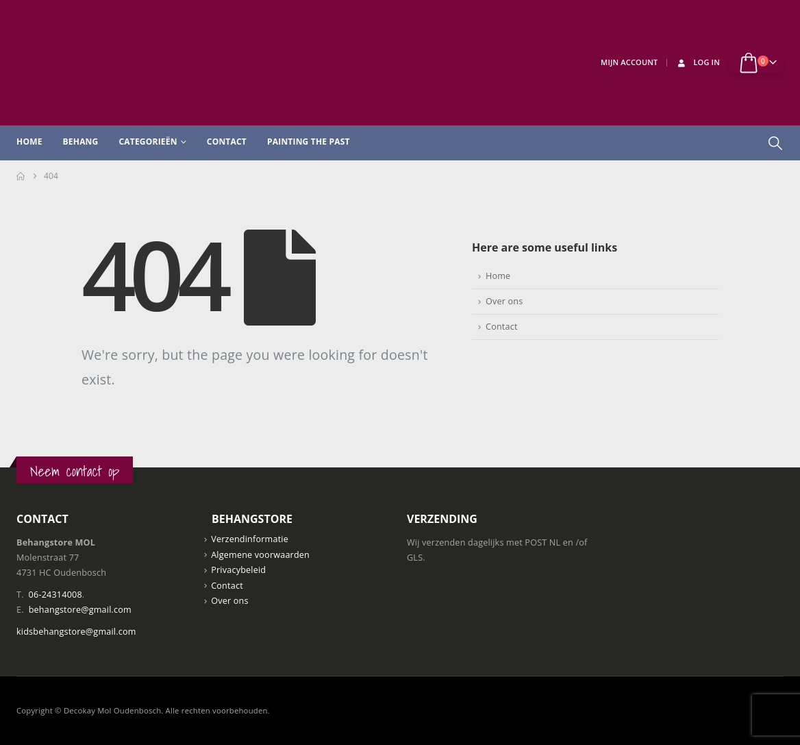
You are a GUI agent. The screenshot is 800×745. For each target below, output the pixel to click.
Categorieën (147, 141)
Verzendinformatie (249, 539)
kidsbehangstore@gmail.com (76, 631)
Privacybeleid (238, 570)
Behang (81, 141)
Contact (227, 141)
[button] (775, 143)
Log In (697, 62)
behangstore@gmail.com (80, 609)
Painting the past (308, 141)
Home (29, 141)
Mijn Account (629, 62)
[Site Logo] (119, 63)
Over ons (504, 301)
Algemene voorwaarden (260, 555)
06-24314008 (55, 594)
